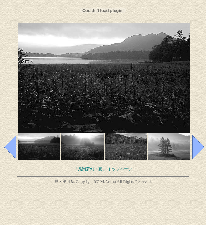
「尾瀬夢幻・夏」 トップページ (103, 169)
